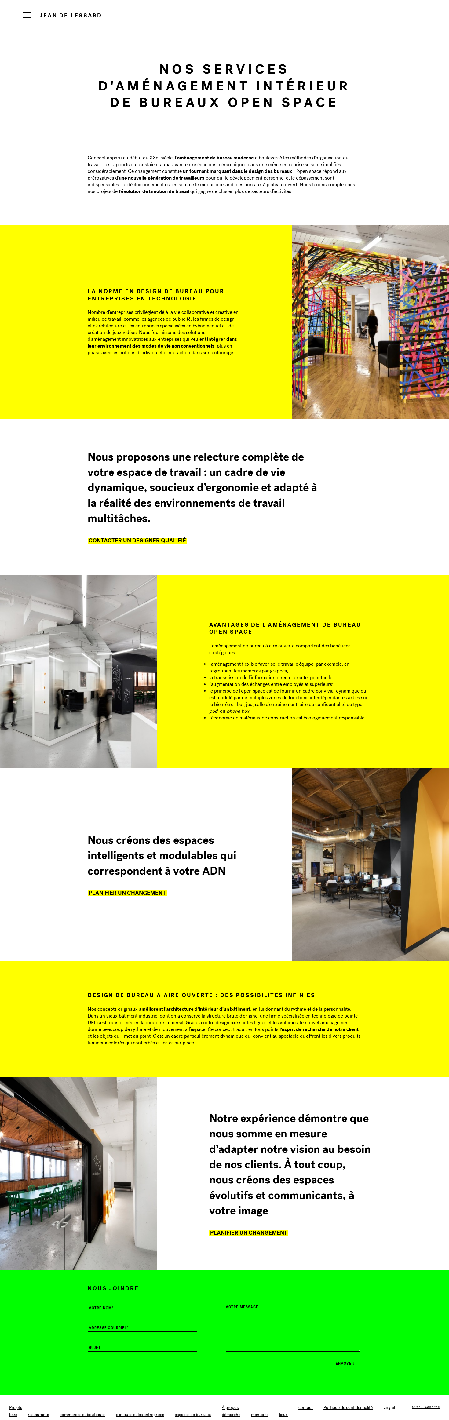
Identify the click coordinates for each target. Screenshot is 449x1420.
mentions (259, 1414)
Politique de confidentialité (348, 1407)
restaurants (38, 1414)
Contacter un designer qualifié (137, 540)
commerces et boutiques (82, 1414)
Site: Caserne (426, 1407)
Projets (15, 1407)
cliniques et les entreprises (140, 1414)
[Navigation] (27, 15)
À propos (230, 1407)
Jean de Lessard (71, 15)
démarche (231, 1414)
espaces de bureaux (193, 1414)
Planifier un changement (127, 892)
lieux (283, 1414)
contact (305, 1407)
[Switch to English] (389, 1407)
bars (13, 1414)
